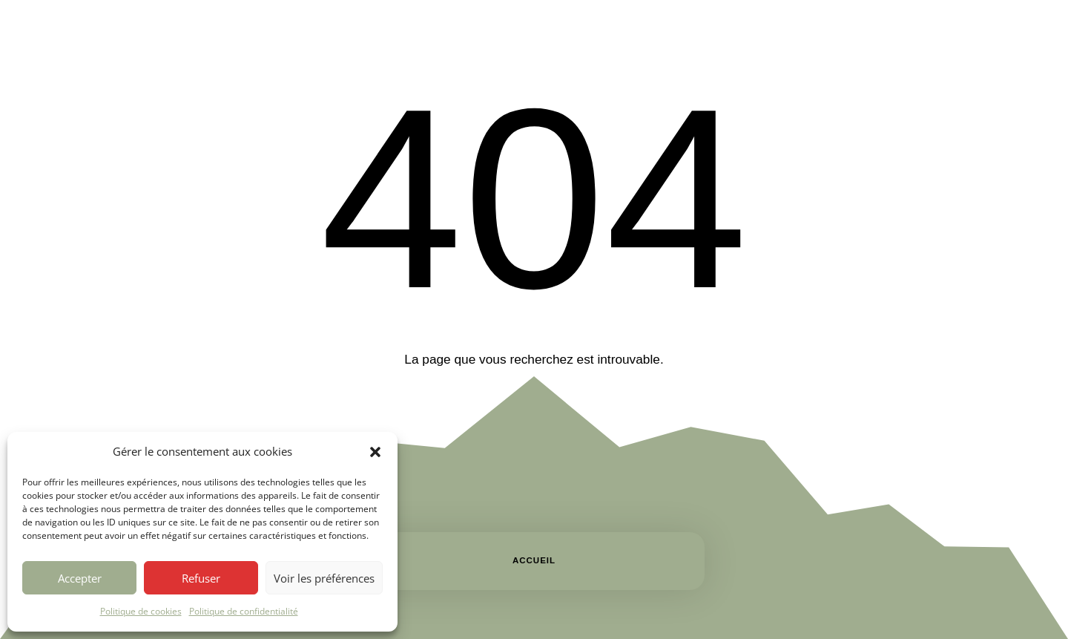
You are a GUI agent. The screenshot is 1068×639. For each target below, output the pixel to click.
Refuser (201, 578)
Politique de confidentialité (243, 611)
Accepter (80, 578)
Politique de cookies (141, 611)
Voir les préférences (324, 578)
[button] (375, 452)
